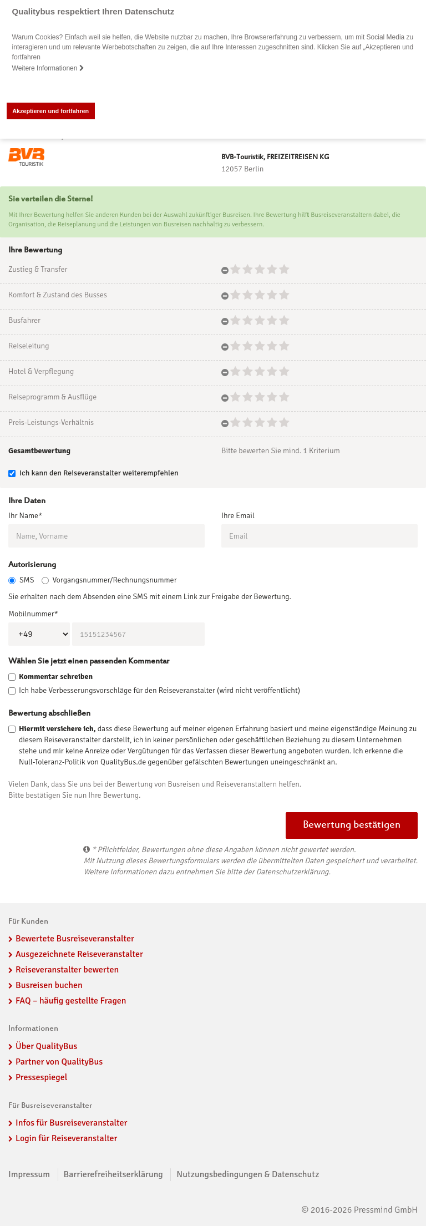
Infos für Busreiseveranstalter (71, 1122)
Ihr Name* (25, 515)
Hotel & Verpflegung (41, 371)
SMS (21, 580)
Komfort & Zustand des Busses (57, 295)
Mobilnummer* (33, 614)
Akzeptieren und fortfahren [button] (50, 111)
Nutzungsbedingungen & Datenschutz (247, 1174)
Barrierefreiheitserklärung (113, 1174)
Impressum (29, 1174)
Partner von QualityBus (59, 1061)
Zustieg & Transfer (37, 269)
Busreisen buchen (49, 985)
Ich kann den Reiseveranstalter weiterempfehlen (93, 473)
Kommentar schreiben (56, 676)
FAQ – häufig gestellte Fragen (71, 1000)
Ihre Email (238, 515)
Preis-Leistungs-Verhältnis (51, 422)
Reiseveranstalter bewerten (67, 969)
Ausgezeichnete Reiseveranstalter (79, 954)
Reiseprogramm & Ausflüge (52, 397)
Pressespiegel (41, 1077)
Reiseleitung (28, 346)
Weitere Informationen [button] (48, 68)
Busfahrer (24, 320)
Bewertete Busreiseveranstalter (75, 938)
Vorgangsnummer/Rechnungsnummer (109, 580)
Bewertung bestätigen (351, 825)
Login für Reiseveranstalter (67, 1138)
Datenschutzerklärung (292, 872)
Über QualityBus (46, 1046)
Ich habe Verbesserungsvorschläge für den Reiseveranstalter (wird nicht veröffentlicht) (159, 690)
